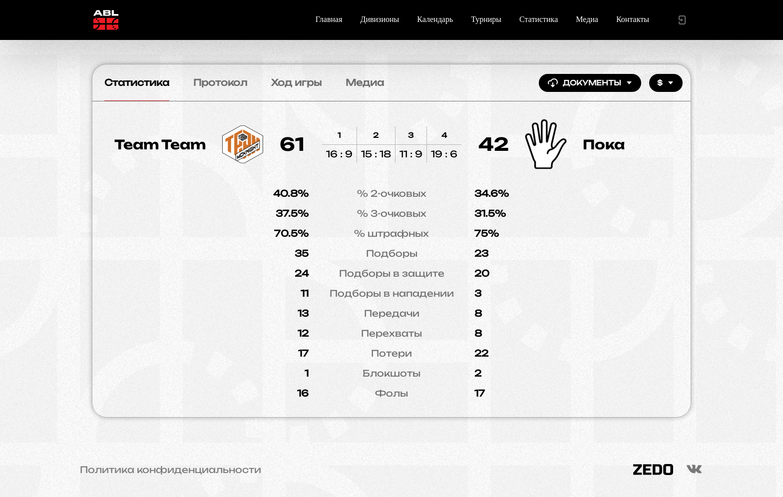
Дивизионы (380, 19)
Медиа (587, 19)
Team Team (160, 144)
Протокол (220, 82)
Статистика (538, 19)
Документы (590, 83)
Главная (329, 19)
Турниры (486, 19)
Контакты (632, 19)
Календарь (435, 19)
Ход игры (296, 82)
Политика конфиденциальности (170, 470)
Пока (604, 144)
